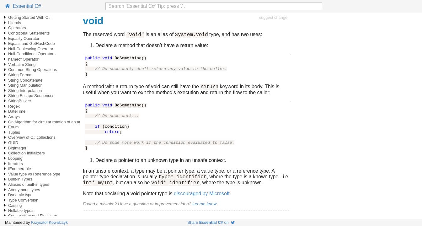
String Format (20, 75)
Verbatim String (22, 64)
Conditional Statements (29, 33)
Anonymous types (24, 189)
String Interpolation (25, 90)
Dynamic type (20, 194)
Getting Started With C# (29, 17)
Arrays (14, 116)
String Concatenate (25, 80)
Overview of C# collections (32, 137)
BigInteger (17, 148)
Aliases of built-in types (28, 184)
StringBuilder (19, 101)
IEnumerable (19, 168)
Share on (211, 222)
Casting (15, 205)
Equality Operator (24, 38)
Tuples (14, 132)
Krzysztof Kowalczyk (49, 222)
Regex (14, 106)
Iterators (15, 163)
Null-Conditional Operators (32, 53)
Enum (13, 127)
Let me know (204, 207)
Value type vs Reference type (34, 174)
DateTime (16, 111)
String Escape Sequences (31, 95)
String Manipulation (25, 85)
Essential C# (23, 6)
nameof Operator (23, 59)
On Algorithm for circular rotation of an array (47, 122)
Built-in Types (20, 179)
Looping (15, 158)
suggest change (273, 17)
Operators (17, 27)
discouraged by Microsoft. (202, 197)
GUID (13, 142)
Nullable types (20, 210)
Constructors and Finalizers (32, 215)
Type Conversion (23, 200)
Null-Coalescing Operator (30, 48)
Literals (14, 22)
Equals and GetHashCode (31, 43)
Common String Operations (32, 69)
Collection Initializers (26, 153)
